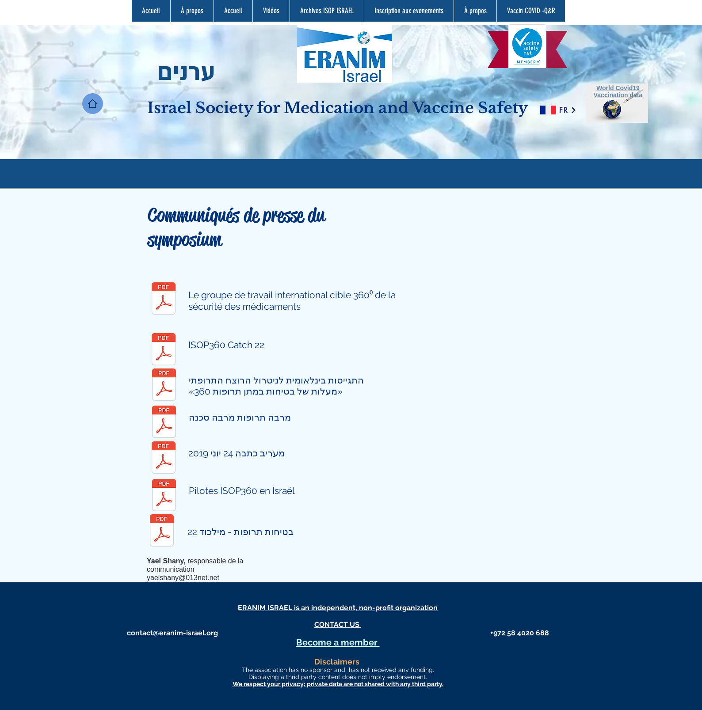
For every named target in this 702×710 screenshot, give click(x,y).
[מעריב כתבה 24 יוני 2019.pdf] (163, 458)
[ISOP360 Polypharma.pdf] (164, 422)
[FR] (567, 110)
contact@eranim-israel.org (172, 633)
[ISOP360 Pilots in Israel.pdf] (164, 495)
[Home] (92, 103)
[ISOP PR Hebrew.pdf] (164, 385)
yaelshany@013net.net (183, 577)
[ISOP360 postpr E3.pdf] (163, 350)
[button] (327, 11)
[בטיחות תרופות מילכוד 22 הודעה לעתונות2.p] (162, 531)
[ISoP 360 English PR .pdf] (163, 299)
